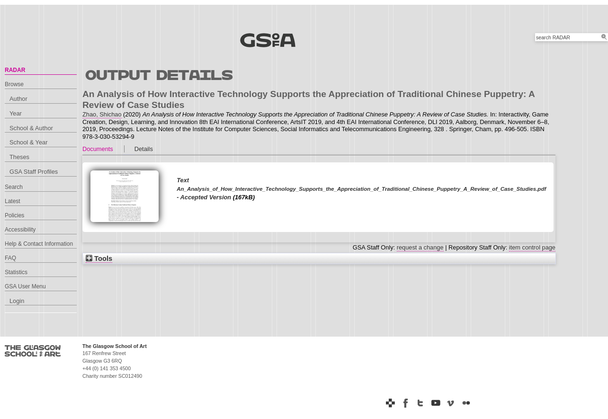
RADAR (15, 70)
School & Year (28, 142)
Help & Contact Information (39, 244)
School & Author (31, 128)
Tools (99, 258)
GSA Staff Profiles (33, 171)
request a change (420, 247)
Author (18, 98)
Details (143, 148)
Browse (14, 84)
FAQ (10, 258)
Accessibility (20, 229)
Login (16, 300)
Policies (14, 215)
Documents (97, 148)
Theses (19, 156)
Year (15, 113)
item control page (532, 247)
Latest (12, 201)
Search (14, 187)
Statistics (16, 272)
